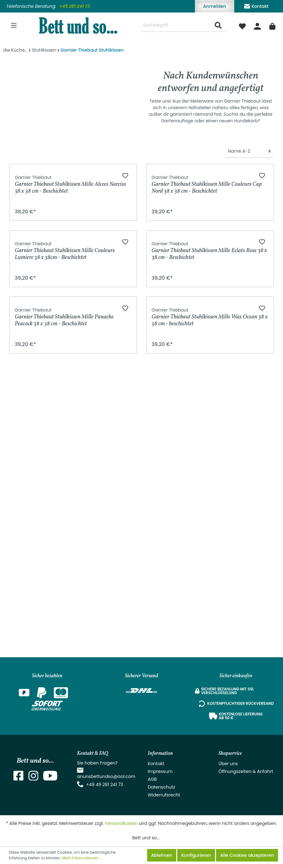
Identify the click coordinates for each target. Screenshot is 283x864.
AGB (152, 779)
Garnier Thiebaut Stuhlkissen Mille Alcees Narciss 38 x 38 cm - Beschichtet (70, 278)
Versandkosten (121, 823)
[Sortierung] (249, 151)
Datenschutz (161, 787)
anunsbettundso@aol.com (106, 776)
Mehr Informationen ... (82, 858)
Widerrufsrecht (164, 795)
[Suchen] (218, 25)
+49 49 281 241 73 (104, 784)
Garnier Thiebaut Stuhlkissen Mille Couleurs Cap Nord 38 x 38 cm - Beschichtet (207, 278)
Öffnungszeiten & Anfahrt (246, 771)
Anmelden (214, 6)
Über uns (228, 763)
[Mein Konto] (257, 25)
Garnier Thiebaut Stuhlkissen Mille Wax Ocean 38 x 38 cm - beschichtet (210, 598)
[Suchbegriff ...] (175, 25)
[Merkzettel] (242, 25)
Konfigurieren (196, 855)
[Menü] (13, 25)
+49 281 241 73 (74, 6)
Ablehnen (161, 855)
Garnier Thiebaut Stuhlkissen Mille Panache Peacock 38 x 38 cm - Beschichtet (64, 598)
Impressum (160, 771)
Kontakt (256, 5)
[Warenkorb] (272, 25)
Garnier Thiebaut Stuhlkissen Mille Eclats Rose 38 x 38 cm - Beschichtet (209, 438)
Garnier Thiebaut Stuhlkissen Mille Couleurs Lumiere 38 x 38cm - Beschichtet (65, 438)
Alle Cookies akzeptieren (247, 855)
